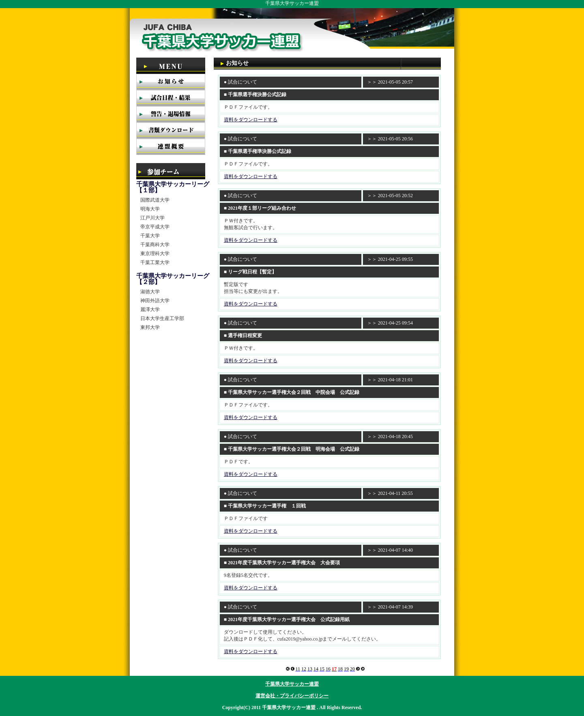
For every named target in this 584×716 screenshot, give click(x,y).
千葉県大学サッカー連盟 (292, 684)
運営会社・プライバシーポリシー (292, 696)
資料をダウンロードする (250, 120)
